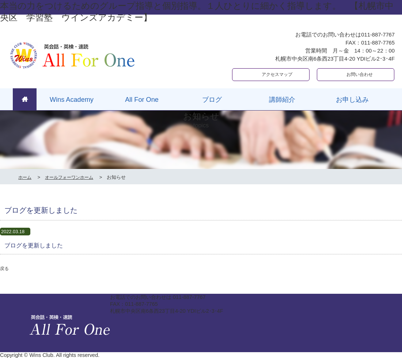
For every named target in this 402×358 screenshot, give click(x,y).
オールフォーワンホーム (69, 177)
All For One (142, 99)
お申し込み (352, 99)
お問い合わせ (359, 74)
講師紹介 (282, 99)
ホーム (24, 177)
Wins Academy (72, 99)
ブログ (212, 99)
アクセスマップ (277, 74)
